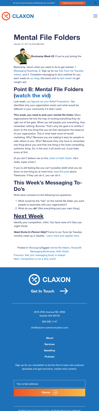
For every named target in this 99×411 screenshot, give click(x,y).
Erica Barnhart (38, 44)
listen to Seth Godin (61, 158)
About (49, 337)
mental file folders (60, 247)
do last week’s (65, 78)
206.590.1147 (49, 321)
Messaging (35, 247)
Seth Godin (62, 251)
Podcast (49, 356)
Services (50, 344)
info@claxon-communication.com (49, 327)
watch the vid (32, 95)
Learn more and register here (62, 235)
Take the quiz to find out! (73, 3)
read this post (61, 171)
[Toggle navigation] (95, 16)
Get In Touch (49, 291)
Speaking (49, 350)
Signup (49, 392)
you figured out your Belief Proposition (48, 101)
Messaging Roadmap (26, 70)
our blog (34, 78)
